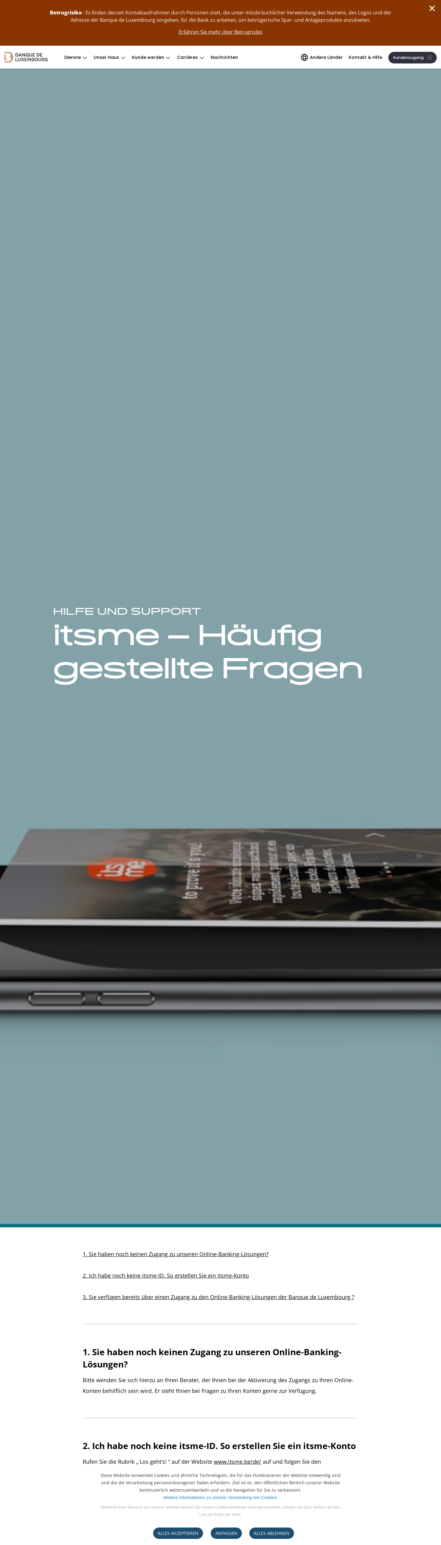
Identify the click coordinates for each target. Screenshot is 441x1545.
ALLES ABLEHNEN (271, 1533)
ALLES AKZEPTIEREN (178, 1533)
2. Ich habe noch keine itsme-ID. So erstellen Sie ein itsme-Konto (166, 1275)
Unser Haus (106, 57)
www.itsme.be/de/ (237, 1461)
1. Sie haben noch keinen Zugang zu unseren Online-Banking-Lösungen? (176, 1254)
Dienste (72, 57)
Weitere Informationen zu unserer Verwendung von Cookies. (220, 1497)
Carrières (187, 57)
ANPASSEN (226, 1533)
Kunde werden (148, 57)
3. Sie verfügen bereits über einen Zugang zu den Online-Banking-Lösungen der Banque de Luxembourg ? (218, 1297)
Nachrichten (224, 57)
